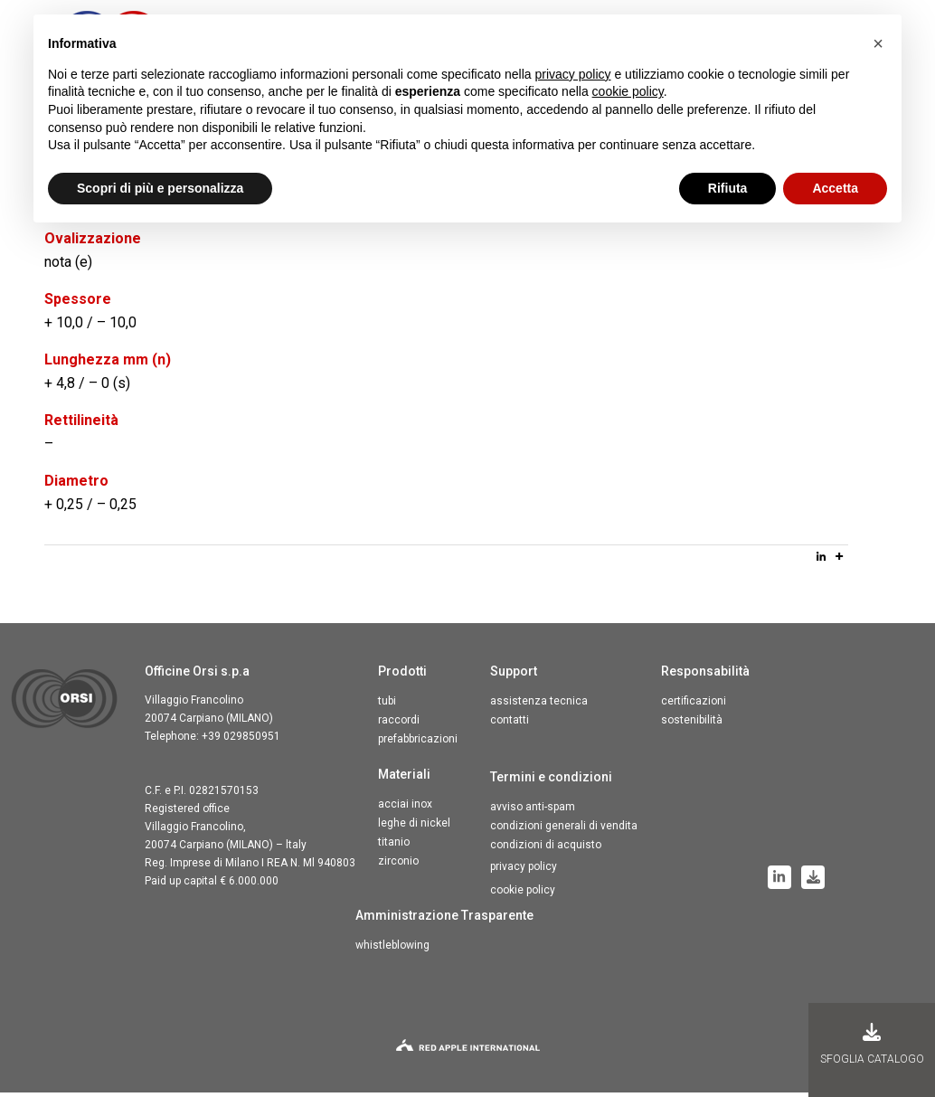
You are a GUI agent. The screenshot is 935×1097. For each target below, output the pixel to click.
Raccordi (399, 724)
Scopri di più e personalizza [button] (160, 188)
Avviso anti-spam (532, 811)
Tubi (387, 705)
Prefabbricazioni (418, 743)
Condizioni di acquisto (545, 849)
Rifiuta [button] (728, 188)
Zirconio (398, 865)
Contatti (509, 724)
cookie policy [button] (628, 91)
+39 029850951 (241, 740)
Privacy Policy (523, 871)
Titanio (394, 846)
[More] (839, 560)
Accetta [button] (835, 188)
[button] (878, 43)
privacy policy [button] (573, 74)
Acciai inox (405, 808)
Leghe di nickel (414, 827)
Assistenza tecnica (539, 705)
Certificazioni (693, 705)
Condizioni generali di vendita (564, 830)
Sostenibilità (691, 724)
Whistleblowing (392, 949)
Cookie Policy (522, 894)
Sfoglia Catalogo (872, 1044)
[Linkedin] (821, 560)
